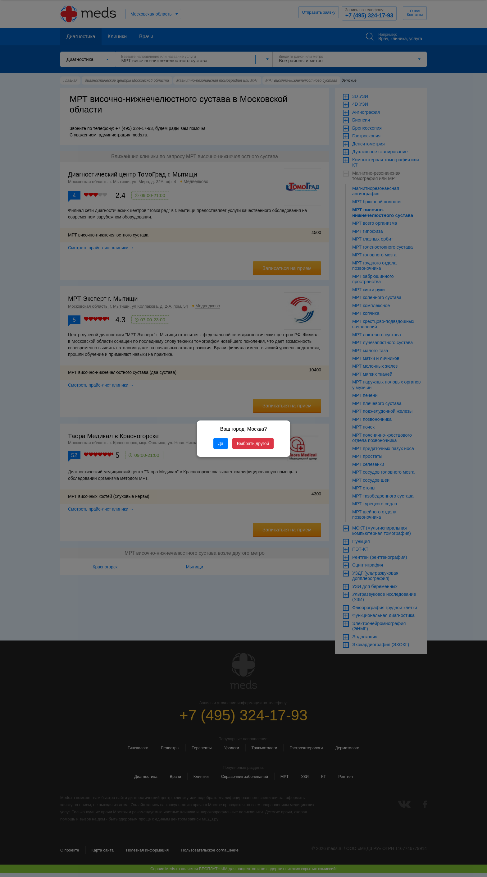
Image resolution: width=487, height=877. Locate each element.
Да (220, 443)
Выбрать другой (253, 443)
